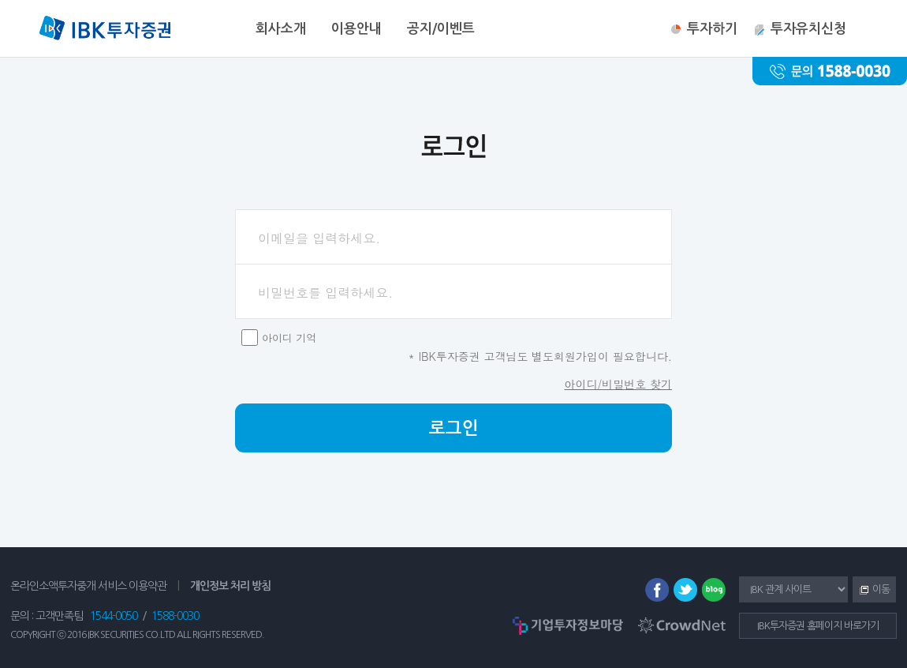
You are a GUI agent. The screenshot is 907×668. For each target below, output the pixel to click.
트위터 (685, 590)
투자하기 (712, 29)
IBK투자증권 (104, 30)
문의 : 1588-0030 (829, 71)
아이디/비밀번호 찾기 (618, 384)
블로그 (714, 590)
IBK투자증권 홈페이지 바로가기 (818, 626)
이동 (871, 590)
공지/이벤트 (441, 29)
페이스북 (657, 590)
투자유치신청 (808, 29)
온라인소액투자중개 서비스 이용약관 (88, 585)
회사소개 (281, 29)
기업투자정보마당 (568, 625)
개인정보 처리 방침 (230, 585)
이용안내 (356, 29)
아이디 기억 (289, 337)
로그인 (454, 428)
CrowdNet (682, 625)
